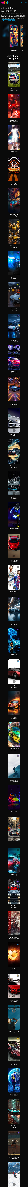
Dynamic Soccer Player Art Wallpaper (14, 120)
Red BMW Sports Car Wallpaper (14, 1000)
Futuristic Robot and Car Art (14, 246)
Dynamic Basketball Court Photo (14, 1157)
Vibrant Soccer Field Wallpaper (14, 89)
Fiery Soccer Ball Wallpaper (14, 969)
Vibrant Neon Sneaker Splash (14, 812)
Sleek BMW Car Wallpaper (14, 906)
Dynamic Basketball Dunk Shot (14, 1032)
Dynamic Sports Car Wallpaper (14, 466)
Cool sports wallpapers (8, 20)
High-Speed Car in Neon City (14, 215)
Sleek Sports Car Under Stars (14, 340)
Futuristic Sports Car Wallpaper (14, 183)
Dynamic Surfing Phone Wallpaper (14, 780)
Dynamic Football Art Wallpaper (14, 592)
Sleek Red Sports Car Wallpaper (14, 560)
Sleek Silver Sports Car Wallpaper (14, 435)
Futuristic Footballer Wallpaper (14, 529)
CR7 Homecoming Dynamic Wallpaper (14, 938)
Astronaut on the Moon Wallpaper (14, 1095)
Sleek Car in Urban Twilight (14, 309)
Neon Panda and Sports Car (14, 875)
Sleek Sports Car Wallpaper (14, 278)
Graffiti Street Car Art (14, 843)
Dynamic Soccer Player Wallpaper (14, 152)
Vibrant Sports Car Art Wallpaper (14, 403)
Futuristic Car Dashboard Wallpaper (14, 372)
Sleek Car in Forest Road (14, 1126)
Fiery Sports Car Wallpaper (14, 718)
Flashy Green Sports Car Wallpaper (14, 749)
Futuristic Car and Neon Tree (14, 655)
